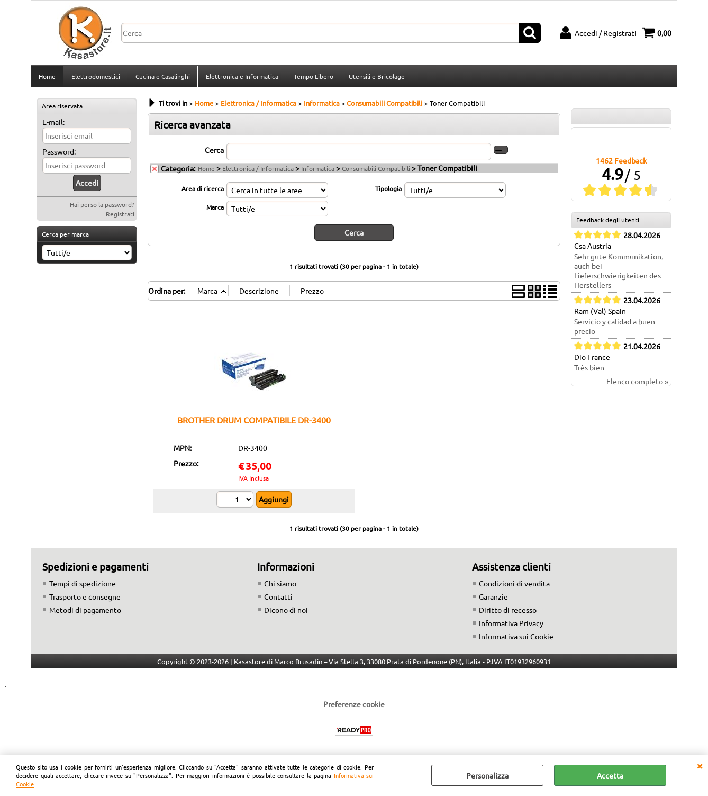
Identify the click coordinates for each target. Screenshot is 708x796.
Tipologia (388, 191)
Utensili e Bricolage (376, 78)
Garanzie (493, 599)
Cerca (214, 153)
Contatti (278, 599)
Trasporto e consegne (85, 599)
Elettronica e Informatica (241, 78)
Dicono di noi (286, 612)
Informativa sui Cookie (516, 639)
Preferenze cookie (354, 706)
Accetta (610, 775)
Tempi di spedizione (82, 586)
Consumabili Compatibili (376, 171)
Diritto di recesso (508, 612)
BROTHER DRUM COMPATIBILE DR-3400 (254, 423)
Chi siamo (280, 586)
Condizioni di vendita (514, 586)
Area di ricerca (202, 191)
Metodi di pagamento (85, 612)
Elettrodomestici (95, 78)
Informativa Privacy (511, 625)
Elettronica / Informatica (258, 171)
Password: (59, 154)
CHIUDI (699, 765)
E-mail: (53, 125)
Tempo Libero (312, 78)
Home (47, 78)
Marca (215, 210)
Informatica (317, 171)
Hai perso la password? (102, 207)
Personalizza (487, 775)
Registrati (120, 217)
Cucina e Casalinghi (162, 78)
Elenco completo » (637, 385)
